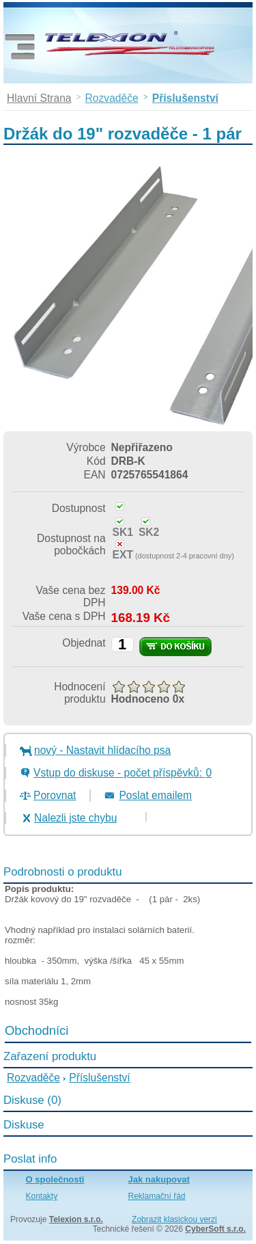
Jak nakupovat (159, 1179)
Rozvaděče (33, 1077)
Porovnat (54, 795)
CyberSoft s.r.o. (215, 1229)
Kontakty (42, 1196)
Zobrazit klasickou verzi (174, 1219)
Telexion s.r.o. (76, 1219)
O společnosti (55, 1179)
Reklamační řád (157, 1196)
